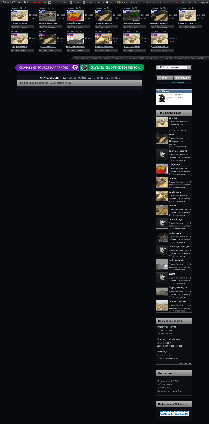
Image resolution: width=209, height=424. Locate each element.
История (95, 77)
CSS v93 (75, 2)
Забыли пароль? (178, 82)
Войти (165, 78)
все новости (185, 363)
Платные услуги (153, 2)
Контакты (186, 2)
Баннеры (113, 77)
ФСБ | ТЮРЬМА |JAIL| (75, 47)
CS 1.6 (110, 2)
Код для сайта (74, 77)
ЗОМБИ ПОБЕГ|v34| (131, 23)
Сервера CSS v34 (57, 2)
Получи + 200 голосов (168, 339)
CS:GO (122, 2)
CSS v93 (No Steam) (93, 2)
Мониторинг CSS (174, 95)
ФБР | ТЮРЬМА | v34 (48, 23)
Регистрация (182, 78)
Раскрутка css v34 (166, 327)
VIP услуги (162, 351)
